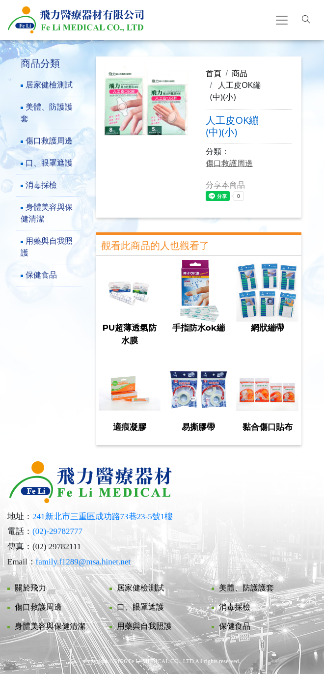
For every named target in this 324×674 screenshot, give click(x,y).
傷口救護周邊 (49, 141)
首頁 (213, 73)
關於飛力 (30, 588)
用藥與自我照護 (47, 247)
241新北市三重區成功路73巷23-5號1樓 (102, 516)
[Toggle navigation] (282, 20)
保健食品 (41, 275)
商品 (239, 73)
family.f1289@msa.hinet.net (83, 561)
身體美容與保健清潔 (47, 213)
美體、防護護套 (47, 113)
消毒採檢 (41, 185)
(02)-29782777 (57, 531)
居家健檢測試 (49, 85)
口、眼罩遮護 (49, 163)
